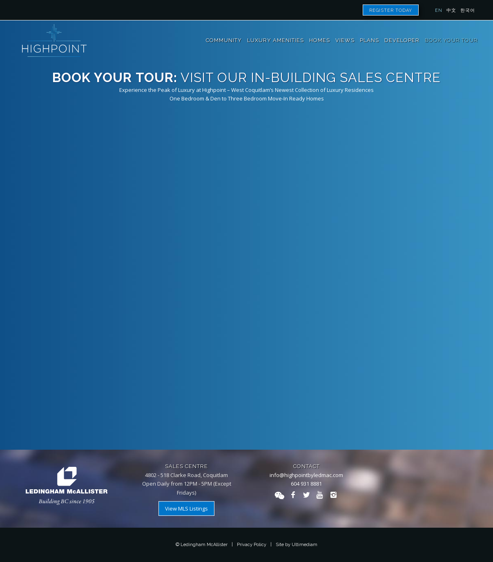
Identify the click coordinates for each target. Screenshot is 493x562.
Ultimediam (304, 544)
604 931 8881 (306, 483)
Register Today (390, 10)
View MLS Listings (186, 508)
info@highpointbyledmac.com (306, 475)
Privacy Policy (251, 544)
